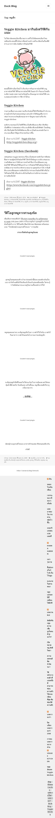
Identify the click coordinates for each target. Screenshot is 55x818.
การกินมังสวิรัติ (14, 199)
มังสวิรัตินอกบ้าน (36, 199)
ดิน (50, 479)
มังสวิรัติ (28, 199)
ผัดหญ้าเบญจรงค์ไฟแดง (18, 460)
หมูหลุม (43, 460)
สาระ (22, 202)
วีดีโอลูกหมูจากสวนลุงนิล (20, 213)
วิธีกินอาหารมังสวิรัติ (14, 202)
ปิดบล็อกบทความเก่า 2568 (49, 728)
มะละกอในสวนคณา (50, 584)
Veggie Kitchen (28, 138)
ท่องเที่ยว (33, 458)
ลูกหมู (31, 460)
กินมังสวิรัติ (22, 199)
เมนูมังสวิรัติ (42, 202)
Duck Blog (10, 6)
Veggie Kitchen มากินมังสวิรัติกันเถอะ (26, 31)
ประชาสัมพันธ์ (33, 197)
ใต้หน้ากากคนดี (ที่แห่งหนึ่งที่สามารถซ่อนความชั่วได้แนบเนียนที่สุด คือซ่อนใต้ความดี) (50, 688)
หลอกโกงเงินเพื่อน (49, 487)
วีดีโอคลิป (37, 460)
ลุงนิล (27, 460)
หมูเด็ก (26, 202)
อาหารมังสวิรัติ (33, 202)
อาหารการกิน (41, 458)
